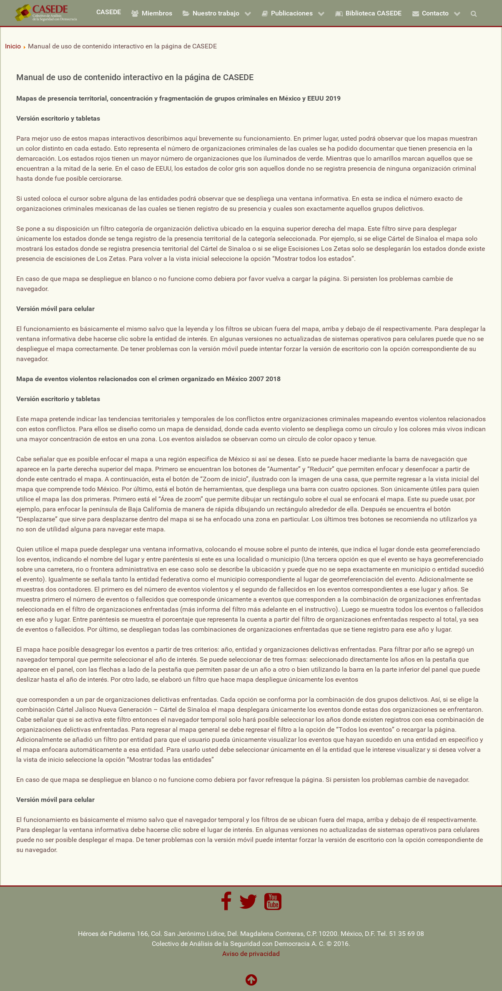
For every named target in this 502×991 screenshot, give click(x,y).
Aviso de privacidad (251, 954)
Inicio (13, 46)
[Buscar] (476, 13)
